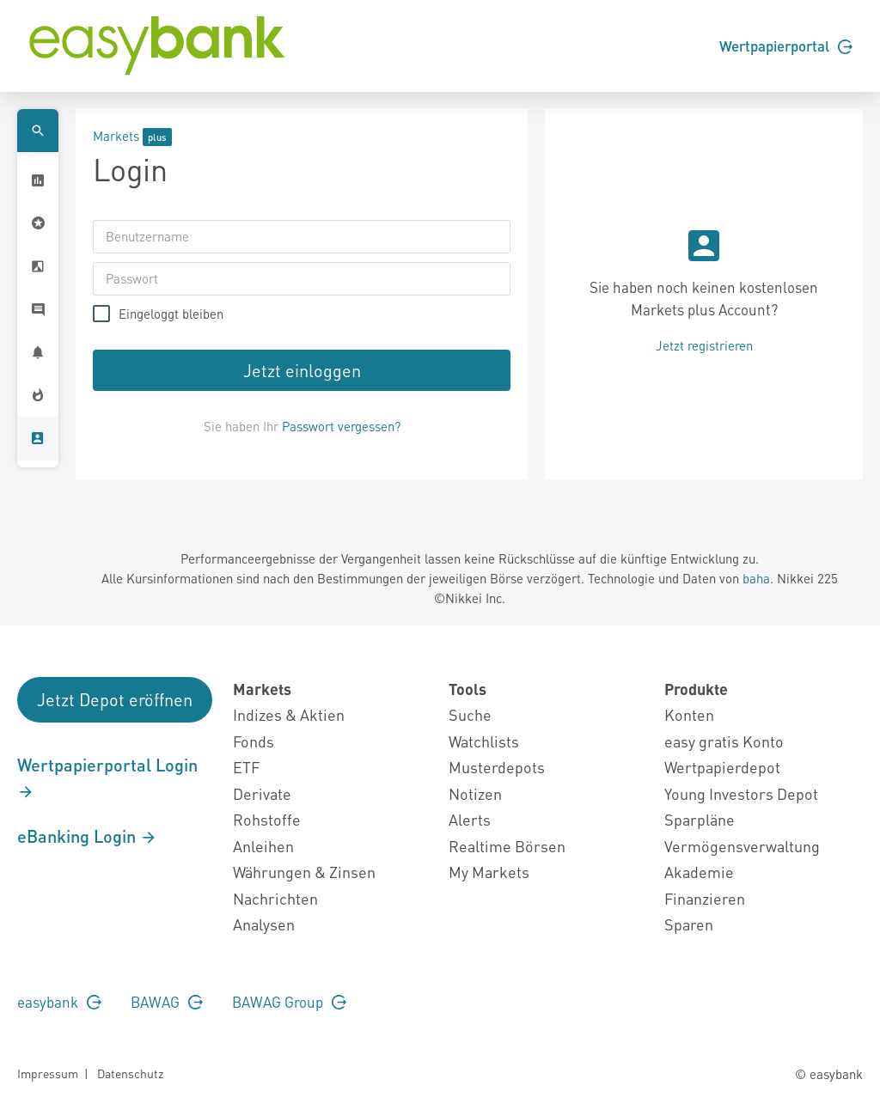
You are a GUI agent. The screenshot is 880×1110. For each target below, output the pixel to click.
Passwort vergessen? (341, 426)
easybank (59, 1001)
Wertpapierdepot (722, 767)
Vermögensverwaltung (742, 846)
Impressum (47, 1073)
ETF (246, 767)
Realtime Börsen (507, 846)
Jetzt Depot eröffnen (114, 699)
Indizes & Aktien (289, 714)
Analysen (264, 924)
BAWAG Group (289, 1001)
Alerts (470, 819)
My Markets (489, 871)
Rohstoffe (267, 819)
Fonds (253, 741)
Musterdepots (497, 767)
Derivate (262, 793)
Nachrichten (275, 898)
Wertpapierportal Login (107, 777)
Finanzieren (704, 898)
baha (756, 578)
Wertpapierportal (785, 45)
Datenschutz (130, 1073)
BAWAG (167, 1001)
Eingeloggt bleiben (171, 314)
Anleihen (263, 846)
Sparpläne (699, 819)
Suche (470, 714)
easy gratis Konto (724, 741)
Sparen (688, 924)
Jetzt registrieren (704, 345)
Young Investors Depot (741, 793)
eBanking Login (87, 836)
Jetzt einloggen (302, 370)
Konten (689, 714)
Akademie (699, 871)
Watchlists (484, 741)
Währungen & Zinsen (304, 871)
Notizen (475, 793)
